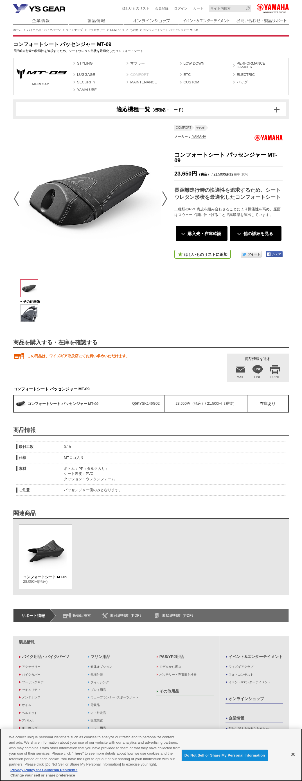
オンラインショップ (246, 698)
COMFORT (117, 29)
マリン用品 (100, 656)
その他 (134, 29)
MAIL (240, 377)
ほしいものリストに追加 (205, 254)
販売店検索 (82, 615)
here (78, 754)
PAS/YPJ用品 (171, 656)
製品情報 (27, 642)
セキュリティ (31, 689)
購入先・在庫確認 (204, 233)
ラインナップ (74, 29)
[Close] (293, 754)
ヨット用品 (98, 728)
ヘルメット (29, 712)
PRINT (275, 377)
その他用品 (169, 691)
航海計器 (97, 674)
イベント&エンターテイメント (256, 656)
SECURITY (86, 82)
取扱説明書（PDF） (178, 615)
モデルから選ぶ (170, 666)
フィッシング (100, 682)
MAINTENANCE (143, 82)
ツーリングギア (33, 682)
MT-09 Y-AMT (41, 77)
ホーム (17, 29)
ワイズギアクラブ (241, 666)
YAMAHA (198, 136)
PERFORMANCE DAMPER (251, 65)
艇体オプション (101, 666)
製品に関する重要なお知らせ (249, 728)
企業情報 (236, 718)
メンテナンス (31, 697)
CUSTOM (191, 82)
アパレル (28, 720)
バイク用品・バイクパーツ (44, 29)
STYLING (85, 63)
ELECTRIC (246, 74)
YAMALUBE (87, 90)
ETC (187, 74)
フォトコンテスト (241, 674)
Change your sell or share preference (42, 775)
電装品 (95, 705)
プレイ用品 (98, 689)
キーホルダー (31, 728)
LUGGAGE (86, 74)
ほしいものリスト (135, 8)
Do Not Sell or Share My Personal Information (224, 755)
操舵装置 (97, 720)
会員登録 (161, 8)
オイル (26, 705)
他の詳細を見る (258, 233)
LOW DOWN (194, 63)
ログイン (181, 8)
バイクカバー (31, 674)
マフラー (137, 63)
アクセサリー (96, 29)
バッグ (242, 82)
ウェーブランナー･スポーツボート (115, 697)
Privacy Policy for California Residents (43, 770)
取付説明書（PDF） (126, 615)
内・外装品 (98, 712)
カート (198, 8)
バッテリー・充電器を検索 (178, 674)
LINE (257, 377)
